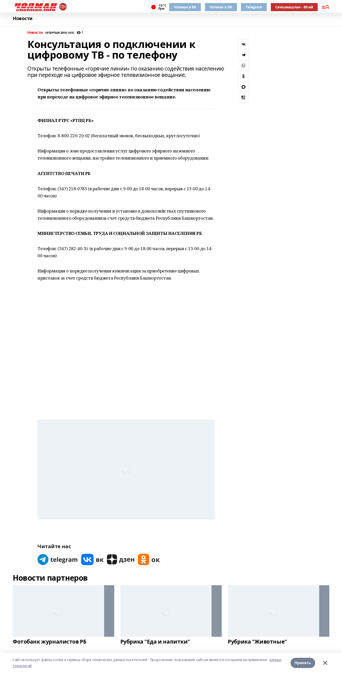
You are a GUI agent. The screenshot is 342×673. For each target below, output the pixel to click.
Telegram (253, 7)
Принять (303, 662)
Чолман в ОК (221, 7)
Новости (22, 18)
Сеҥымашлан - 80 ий (294, 7)
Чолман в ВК (185, 7)
